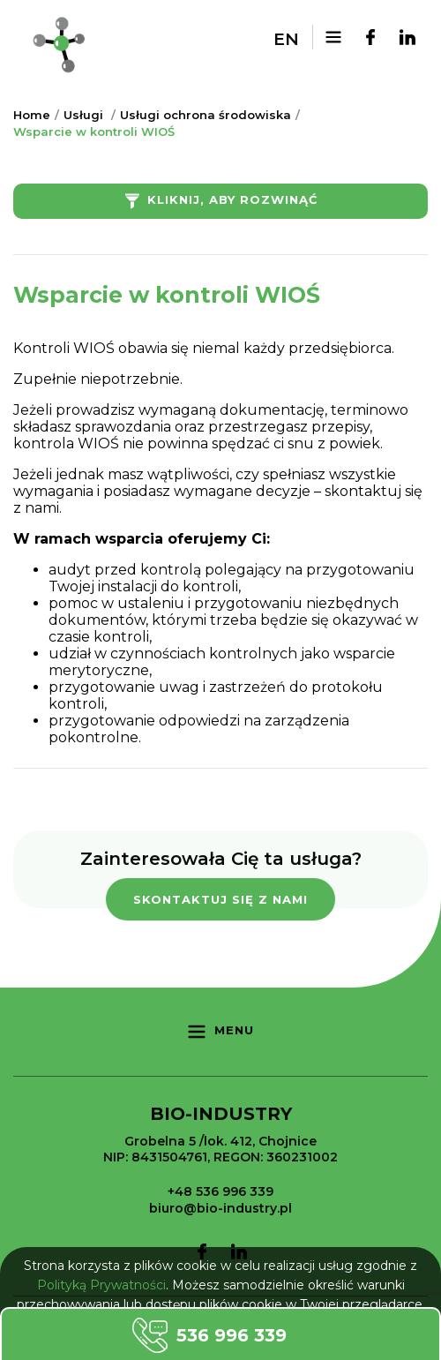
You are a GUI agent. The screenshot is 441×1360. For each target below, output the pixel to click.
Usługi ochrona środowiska (205, 115)
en (286, 39)
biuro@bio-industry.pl (220, 1208)
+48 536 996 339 (220, 1191)
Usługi (83, 115)
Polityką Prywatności (101, 1285)
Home (31, 115)
